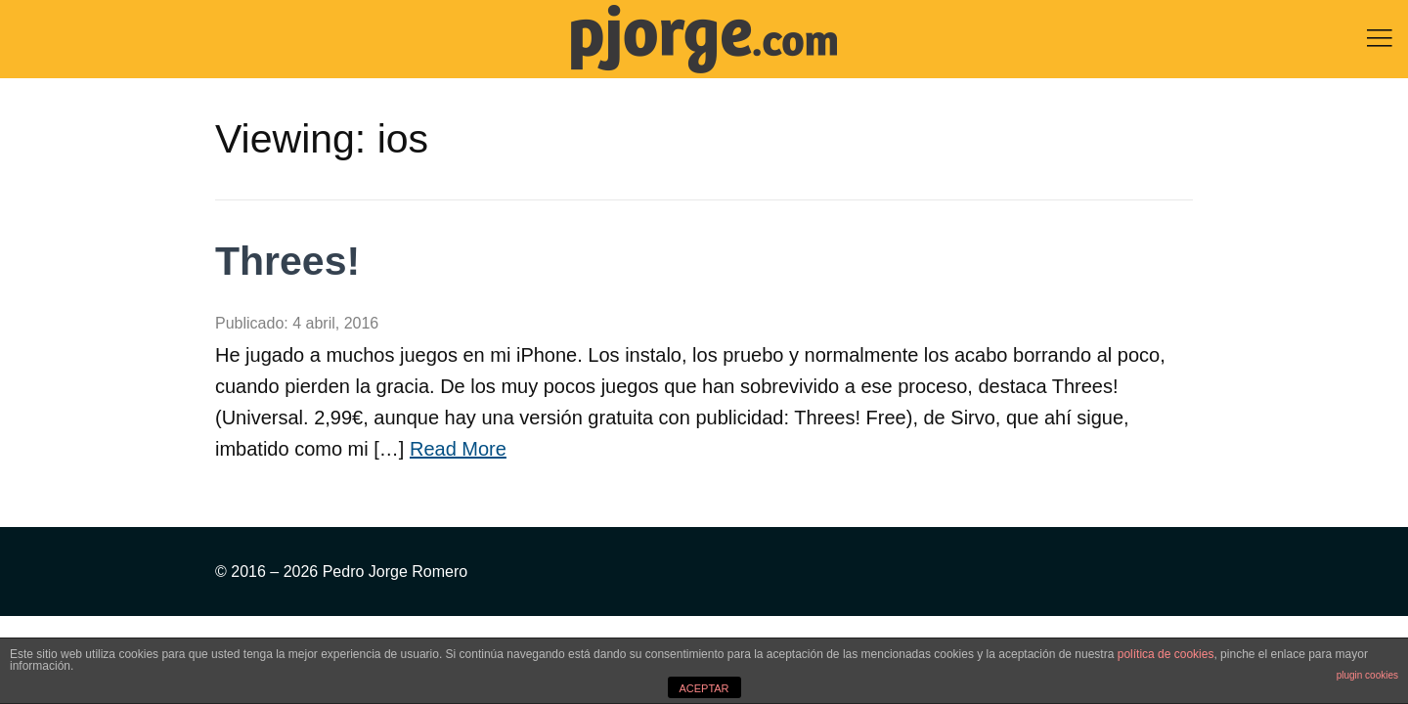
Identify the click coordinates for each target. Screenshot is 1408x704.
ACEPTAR (703, 688)
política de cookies (1166, 654)
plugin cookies (1367, 675)
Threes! (287, 261)
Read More (458, 449)
